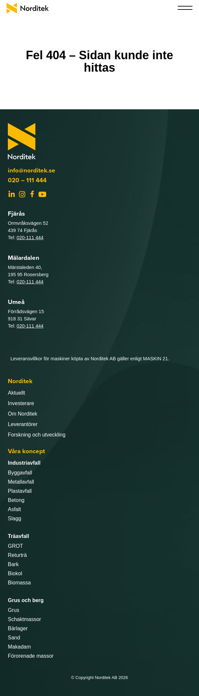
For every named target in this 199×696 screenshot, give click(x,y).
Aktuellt (16, 393)
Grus (13, 610)
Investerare (21, 403)
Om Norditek (22, 414)
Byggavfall (20, 472)
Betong (16, 500)
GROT (15, 546)
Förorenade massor (31, 656)
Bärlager (17, 628)
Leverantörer (23, 424)
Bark (13, 564)
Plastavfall (20, 491)
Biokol (15, 573)
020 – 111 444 (27, 180)
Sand (14, 637)
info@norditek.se (31, 170)
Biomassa (19, 582)
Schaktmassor (24, 619)
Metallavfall (21, 482)
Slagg (14, 518)
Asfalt (14, 509)
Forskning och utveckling (36, 434)
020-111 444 (30, 237)
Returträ (17, 555)
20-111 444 (31, 281)
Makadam (19, 647)
